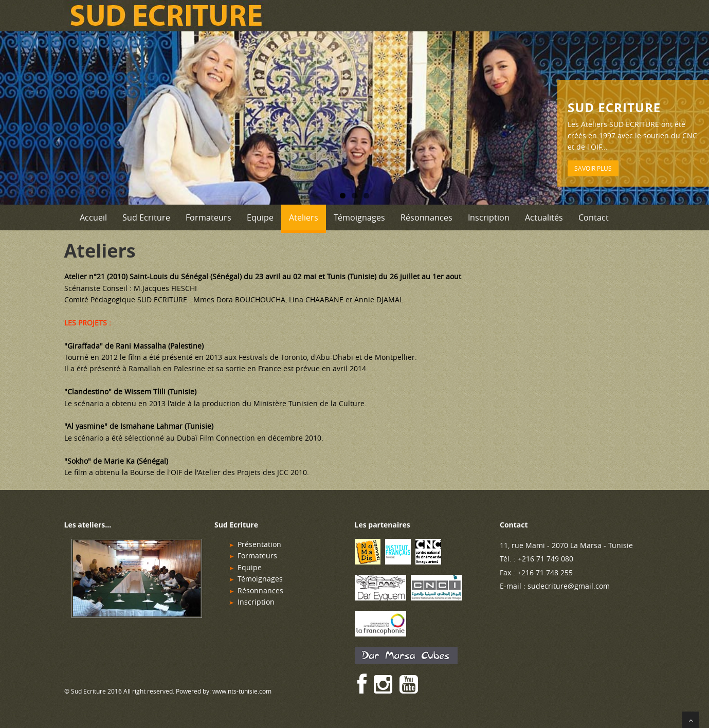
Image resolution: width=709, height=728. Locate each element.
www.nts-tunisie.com (241, 691)
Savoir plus (593, 168)
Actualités (544, 217)
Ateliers (303, 217)
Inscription (489, 217)
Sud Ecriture (146, 217)
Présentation (259, 544)
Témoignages (359, 217)
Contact (593, 217)
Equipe (260, 217)
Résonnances (426, 217)
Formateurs (208, 217)
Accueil (93, 217)
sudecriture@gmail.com (569, 586)
